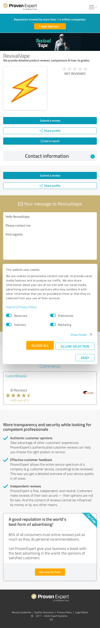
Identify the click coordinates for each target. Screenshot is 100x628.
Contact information (60, 155)
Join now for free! (50, 572)
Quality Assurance (44, 612)
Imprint (11, 307)
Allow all (40, 345)
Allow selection (75, 346)
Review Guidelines (21, 612)
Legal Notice (81, 612)
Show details (79, 334)
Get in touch (50, 141)
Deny (85, 357)
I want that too (48, 26)
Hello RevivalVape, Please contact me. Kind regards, (50, 236)
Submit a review (50, 120)
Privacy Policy (27, 307)
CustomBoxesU (16, 376)
